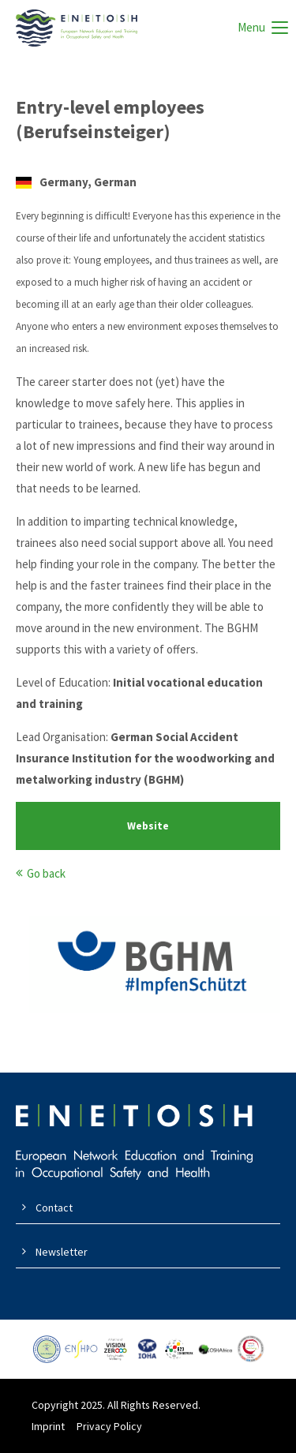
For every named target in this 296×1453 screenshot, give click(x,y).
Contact (54, 1207)
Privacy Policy (109, 1426)
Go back (46, 873)
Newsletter (62, 1252)
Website (148, 826)
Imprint (48, 1426)
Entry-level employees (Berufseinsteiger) (110, 119)
